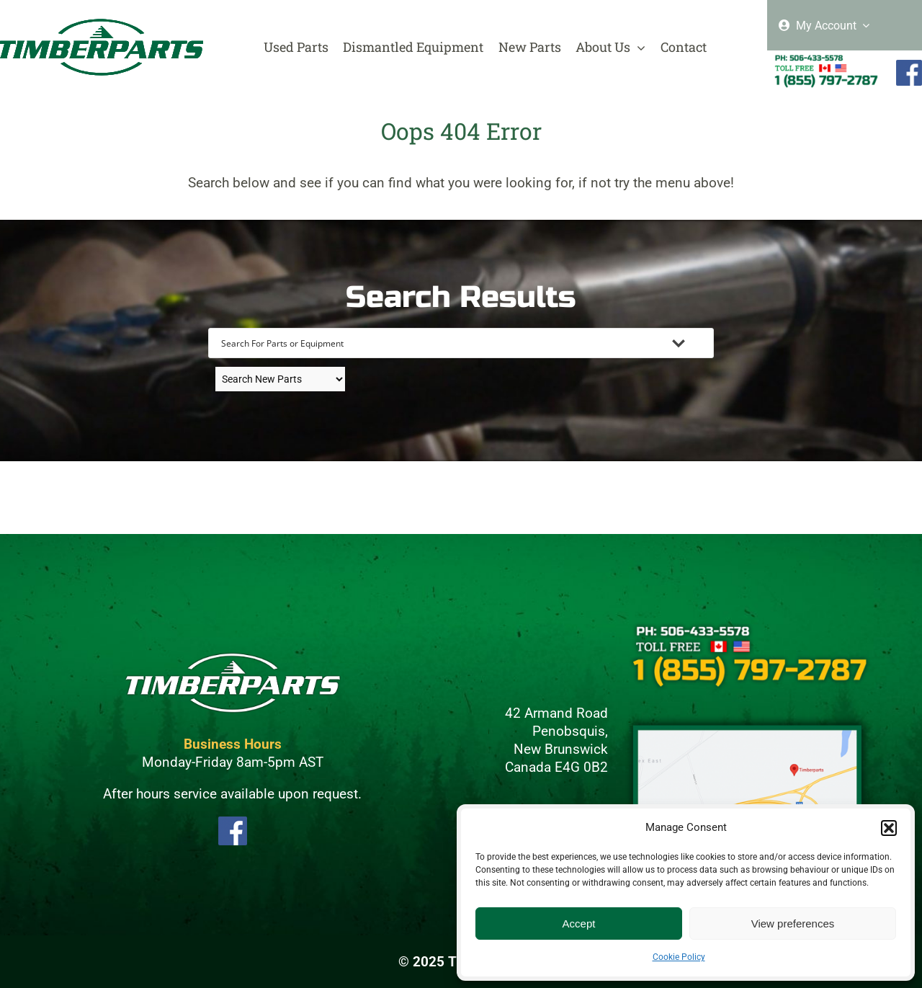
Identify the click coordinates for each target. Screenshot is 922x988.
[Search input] (442, 343)
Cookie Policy (679, 957)
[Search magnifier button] (699, 343)
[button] (889, 828)
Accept (579, 923)
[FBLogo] (232, 822)
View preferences (793, 923)
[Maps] (748, 721)
